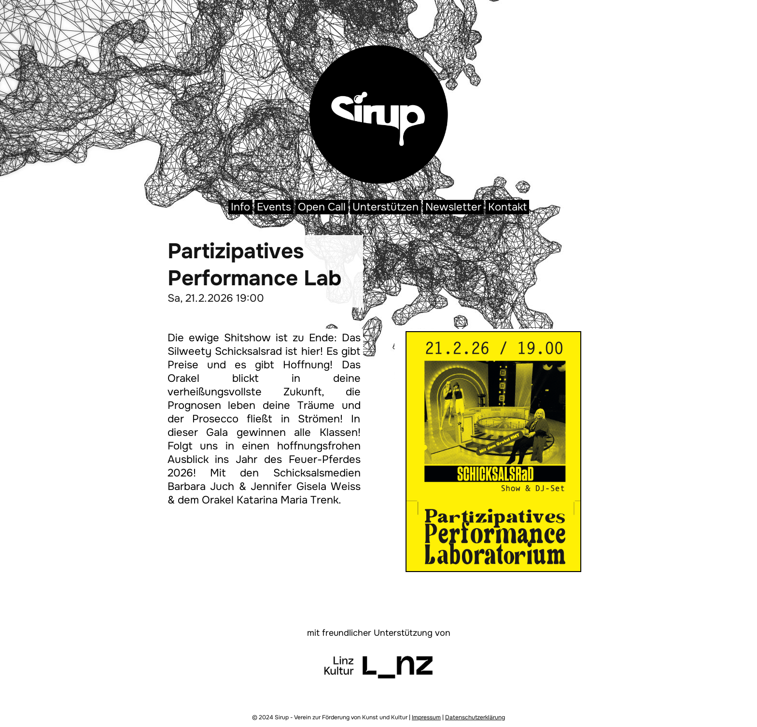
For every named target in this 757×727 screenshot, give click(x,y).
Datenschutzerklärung (475, 717)
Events (274, 207)
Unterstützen (385, 207)
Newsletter (453, 207)
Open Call (322, 207)
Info (240, 207)
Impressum (426, 717)
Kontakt (507, 207)
